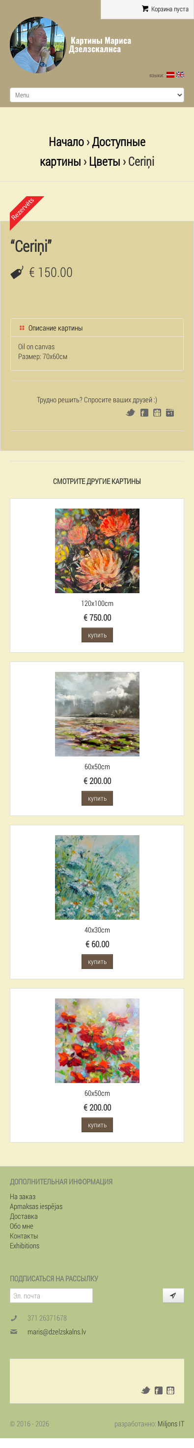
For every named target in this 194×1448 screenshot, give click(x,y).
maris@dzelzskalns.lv (57, 1331)
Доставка (24, 1216)
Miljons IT (171, 1423)
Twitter (130, 412)
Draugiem (157, 413)
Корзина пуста (165, 8)
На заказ (22, 1196)
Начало (66, 141)
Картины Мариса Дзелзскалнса (100, 44)
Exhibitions (24, 1245)
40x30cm (97, 930)
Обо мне (21, 1226)
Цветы (104, 161)
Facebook (144, 413)
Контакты (24, 1235)
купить (97, 634)
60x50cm (97, 766)
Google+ (170, 413)
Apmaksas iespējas (36, 1206)
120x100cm (97, 603)
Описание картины (50, 327)
